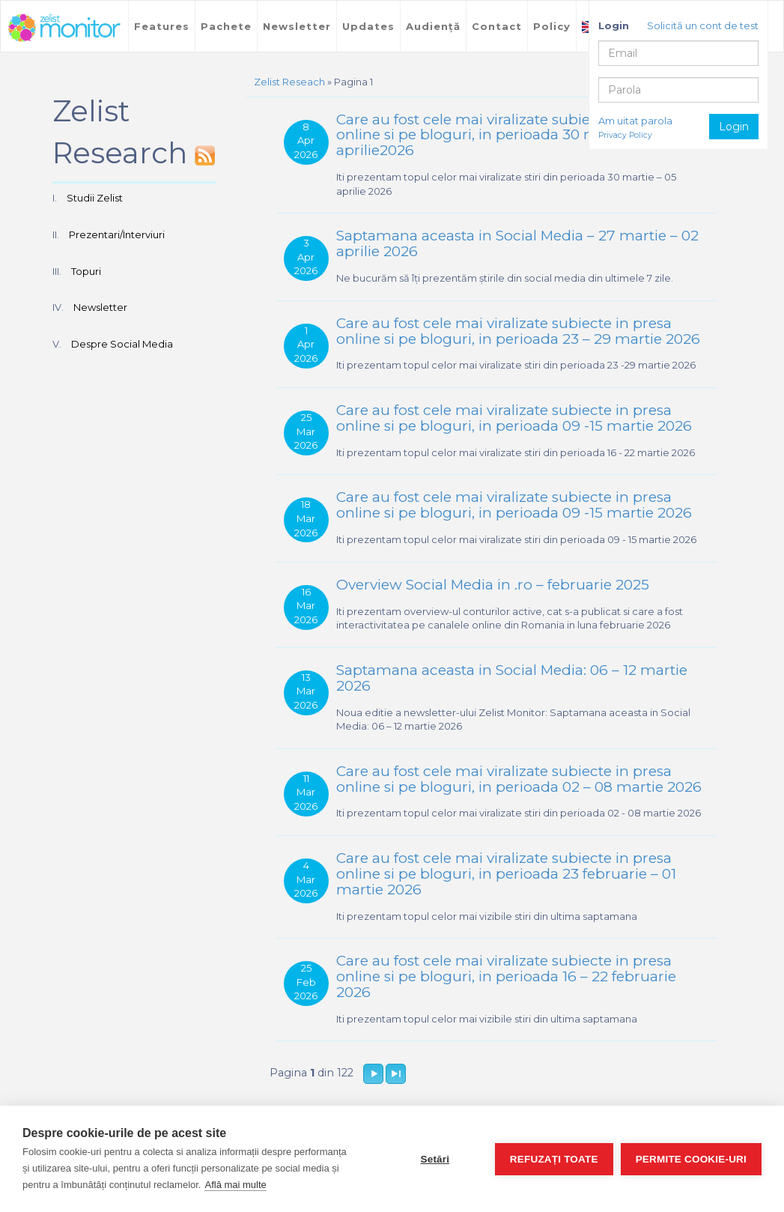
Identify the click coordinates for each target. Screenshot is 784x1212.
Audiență (433, 26)
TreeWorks (64, 27)
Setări (434, 1159)
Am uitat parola (635, 121)
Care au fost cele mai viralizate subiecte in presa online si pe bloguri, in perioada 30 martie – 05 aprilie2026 (504, 135)
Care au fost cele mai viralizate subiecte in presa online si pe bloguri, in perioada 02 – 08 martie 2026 (519, 779)
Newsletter (297, 26)
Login (734, 126)
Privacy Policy (625, 135)
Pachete (226, 26)
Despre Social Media (122, 344)
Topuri (86, 271)
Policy (552, 26)
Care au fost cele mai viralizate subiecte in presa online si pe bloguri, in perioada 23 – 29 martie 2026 (518, 331)
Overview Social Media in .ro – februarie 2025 (492, 584)
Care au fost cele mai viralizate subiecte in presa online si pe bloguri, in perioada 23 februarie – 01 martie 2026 (506, 873)
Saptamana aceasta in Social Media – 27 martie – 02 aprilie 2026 (517, 243)
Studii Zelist (95, 198)
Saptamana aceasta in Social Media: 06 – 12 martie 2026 (511, 677)
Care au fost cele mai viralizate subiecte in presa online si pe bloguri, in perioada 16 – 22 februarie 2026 (506, 976)
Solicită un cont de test (703, 25)
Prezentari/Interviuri (117, 234)
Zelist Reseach (289, 82)
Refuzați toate (554, 1159)
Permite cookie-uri (691, 1159)
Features (161, 26)
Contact (497, 26)
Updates (368, 26)
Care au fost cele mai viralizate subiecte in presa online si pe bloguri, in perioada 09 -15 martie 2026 (514, 418)
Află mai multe (235, 1184)
